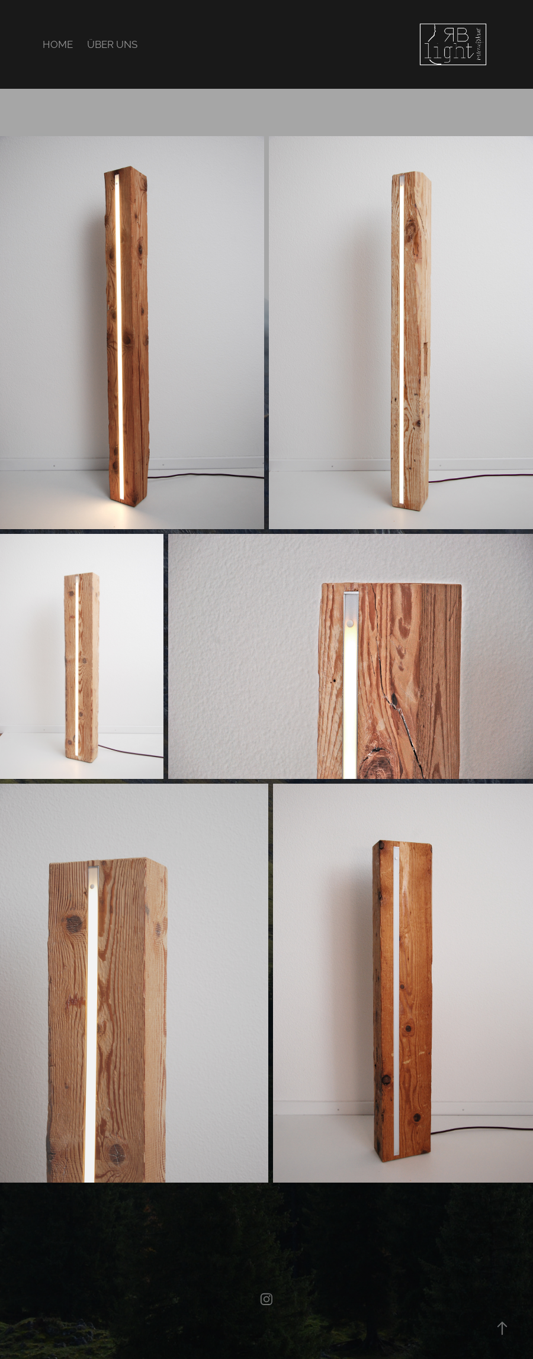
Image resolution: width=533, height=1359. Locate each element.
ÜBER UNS (112, 44)
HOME (58, 44)
